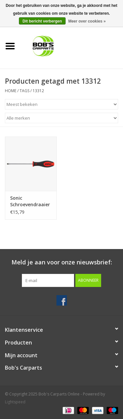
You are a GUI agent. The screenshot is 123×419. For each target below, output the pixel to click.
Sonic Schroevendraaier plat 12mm (30, 201)
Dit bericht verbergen (42, 21)
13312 (38, 90)
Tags (24, 90)
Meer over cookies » (87, 21)
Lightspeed (15, 402)
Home (10, 90)
